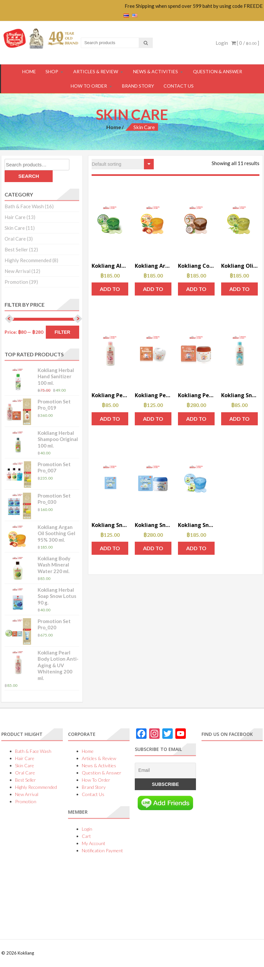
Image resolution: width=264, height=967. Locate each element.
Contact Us (179, 86)
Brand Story (138, 86)
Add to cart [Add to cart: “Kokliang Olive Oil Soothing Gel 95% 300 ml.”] (239, 291)
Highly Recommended (28, 260)
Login (222, 43)
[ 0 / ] (245, 43)
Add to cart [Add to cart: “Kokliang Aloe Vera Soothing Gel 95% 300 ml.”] (110, 291)
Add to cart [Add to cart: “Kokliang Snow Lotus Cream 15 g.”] (110, 550)
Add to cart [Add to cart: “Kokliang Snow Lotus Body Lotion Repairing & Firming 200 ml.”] (239, 420)
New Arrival (17, 271)
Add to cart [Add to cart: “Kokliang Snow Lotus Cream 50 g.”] (153, 550)
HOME (29, 71)
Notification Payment (102, 850)
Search (28, 176)
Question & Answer (217, 71)
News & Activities (155, 71)
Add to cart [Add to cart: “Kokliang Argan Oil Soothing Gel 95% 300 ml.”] (153, 291)
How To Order (89, 86)
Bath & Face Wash (24, 206)
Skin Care (15, 228)
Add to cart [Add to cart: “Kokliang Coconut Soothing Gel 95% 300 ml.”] (196, 291)
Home (113, 127)
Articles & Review (95, 71)
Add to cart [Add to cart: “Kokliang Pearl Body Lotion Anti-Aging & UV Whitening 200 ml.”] (110, 420)
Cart (86, 836)
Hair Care (15, 217)
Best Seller (16, 249)
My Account (93, 843)
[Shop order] (123, 164)
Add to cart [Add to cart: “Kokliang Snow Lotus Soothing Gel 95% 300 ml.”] (196, 550)
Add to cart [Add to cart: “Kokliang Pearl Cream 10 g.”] (153, 420)
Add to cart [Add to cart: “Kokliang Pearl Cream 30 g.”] (196, 420)
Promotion (16, 282)
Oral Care (15, 239)
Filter (62, 332)
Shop (51, 71)
